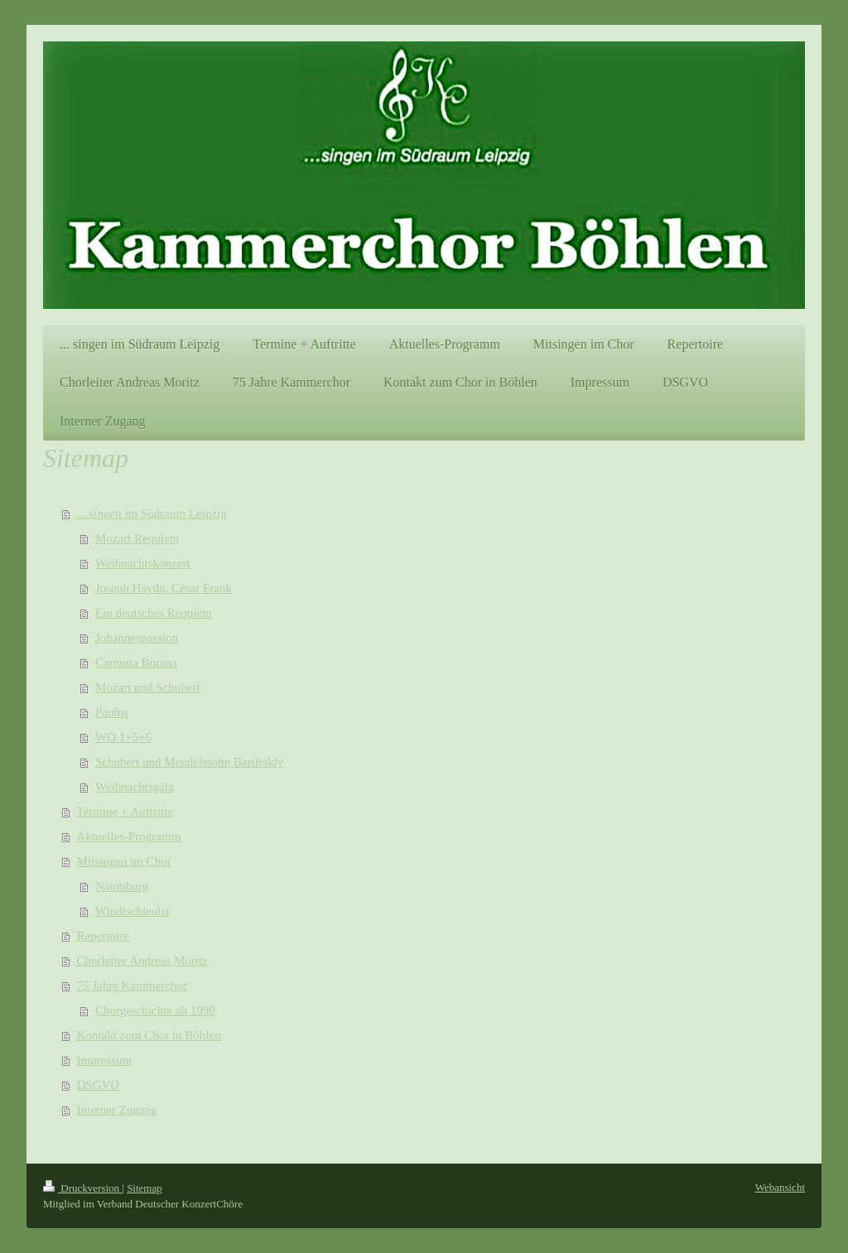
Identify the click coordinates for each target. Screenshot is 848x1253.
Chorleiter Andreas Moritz (142, 960)
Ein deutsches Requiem (153, 612)
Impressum (104, 1060)
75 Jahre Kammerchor (132, 985)
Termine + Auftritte (125, 811)
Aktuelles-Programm (129, 836)
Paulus (111, 712)
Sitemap (144, 1188)
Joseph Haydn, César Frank (163, 588)
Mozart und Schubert (147, 687)
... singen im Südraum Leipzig (152, 513)
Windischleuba (132, 911)
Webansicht (780, 1187)
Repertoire (103, 935)
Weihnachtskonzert (142, 563)
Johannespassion (136, 637)
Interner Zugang (117, 1109)
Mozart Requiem (137, 538)
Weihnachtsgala (134, 786)
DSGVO (98, 1085)
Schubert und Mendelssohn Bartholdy (189, 762)
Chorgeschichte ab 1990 (155, 1010)
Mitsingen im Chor (124, 861)
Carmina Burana (136, 662)
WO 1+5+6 (123, 737)
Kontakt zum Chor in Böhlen (149, 1035)
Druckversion (82, 1188)
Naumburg (121, 886)
